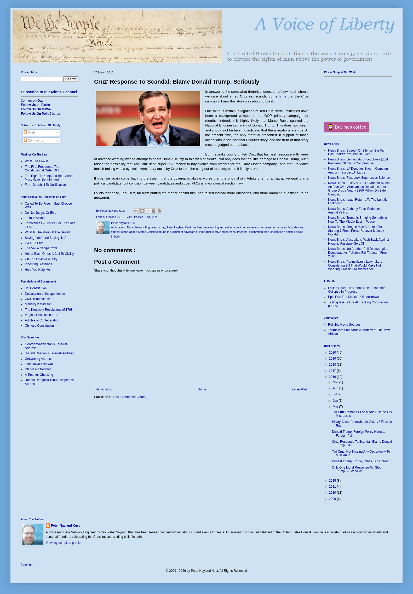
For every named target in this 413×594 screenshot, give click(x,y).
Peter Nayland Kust (65, 525)
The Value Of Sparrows (41, 248)
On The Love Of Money (41, 259)
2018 (333, 364)
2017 (333, 371)
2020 (333, 352)
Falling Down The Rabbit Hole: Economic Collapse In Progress (356, 289)
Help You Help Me (37, 270)
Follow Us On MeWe (36, 109)
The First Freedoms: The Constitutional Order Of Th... (44, 168)
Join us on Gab (32, 100)
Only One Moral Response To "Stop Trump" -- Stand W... (356, 469)
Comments (33, 140)
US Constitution (36, 288)
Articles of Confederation (42, 320)
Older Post (299, 389)
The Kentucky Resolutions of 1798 (49, 310)
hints (282, 96)
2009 (333, 499)
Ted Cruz (151, 216)
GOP (129, 216)
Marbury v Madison (38, 304)
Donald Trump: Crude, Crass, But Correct (360, 461)
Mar (336, 406)
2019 (333, 358)
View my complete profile (63, 543)
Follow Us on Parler (35, 105)
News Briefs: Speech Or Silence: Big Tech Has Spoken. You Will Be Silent (357, 152)
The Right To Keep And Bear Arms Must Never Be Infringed (49, 177)
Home (202, 389)
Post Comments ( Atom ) (130, 397)
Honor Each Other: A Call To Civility (49, 254)
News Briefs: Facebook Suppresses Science (359, 178)
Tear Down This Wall (39, 364)
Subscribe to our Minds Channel (49, 92)
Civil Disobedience (38, 299)
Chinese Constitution (39, 325)
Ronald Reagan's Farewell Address (49, 353)
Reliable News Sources (344, 324)
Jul (335, 394)
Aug (336, 388)
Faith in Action (34, 218)
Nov (336, 382)
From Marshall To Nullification (45, 185)
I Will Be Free (34, 243)
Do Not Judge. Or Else (40, 213)
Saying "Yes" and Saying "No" (45, 238)
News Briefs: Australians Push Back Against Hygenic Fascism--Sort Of (358, 241)
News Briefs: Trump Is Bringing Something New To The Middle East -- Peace (357, 219)
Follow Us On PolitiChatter (40, 114)
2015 (333, 480)
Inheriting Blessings (38, 264)
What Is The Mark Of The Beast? (48, 232)
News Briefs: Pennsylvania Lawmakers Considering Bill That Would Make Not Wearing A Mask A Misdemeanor (355, 265)
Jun (336, 400)
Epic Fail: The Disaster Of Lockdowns (354, 297)
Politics (139, 216)
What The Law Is (36, 161)
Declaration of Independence (45, 294)
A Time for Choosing (39, 375)
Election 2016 (115, 216)
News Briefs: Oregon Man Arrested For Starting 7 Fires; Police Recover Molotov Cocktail (356, 230)
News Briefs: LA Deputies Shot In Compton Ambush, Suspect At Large (358, 170)
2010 (333, 492)
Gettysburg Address (38, 359)
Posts (30, 132)
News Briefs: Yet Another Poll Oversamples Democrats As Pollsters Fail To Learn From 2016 (358, 252)
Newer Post (103, 389)
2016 (333, 377)
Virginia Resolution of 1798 (43, 315)
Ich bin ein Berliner (38, 369)
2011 (333, 486)
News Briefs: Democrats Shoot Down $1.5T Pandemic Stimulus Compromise (358, 161)
